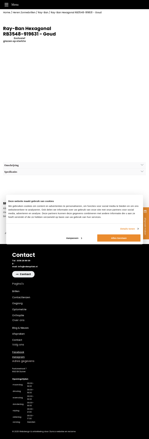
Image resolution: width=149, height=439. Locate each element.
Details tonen (127, 228)
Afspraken (18, 334)
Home (6, 12)
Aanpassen (74, 238)
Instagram (18, 357)
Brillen (15, 291)
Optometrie (19, 309)
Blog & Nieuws (20, 328)
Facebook (18, 352)
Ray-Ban (43, 12)
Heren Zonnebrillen (24, 12)
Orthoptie (18, 315)
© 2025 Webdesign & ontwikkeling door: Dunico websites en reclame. (44, 431)
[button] (23, 274)
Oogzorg (17, 303)
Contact (17, 340)
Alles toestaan (119, 238)
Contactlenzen (21, 297)
